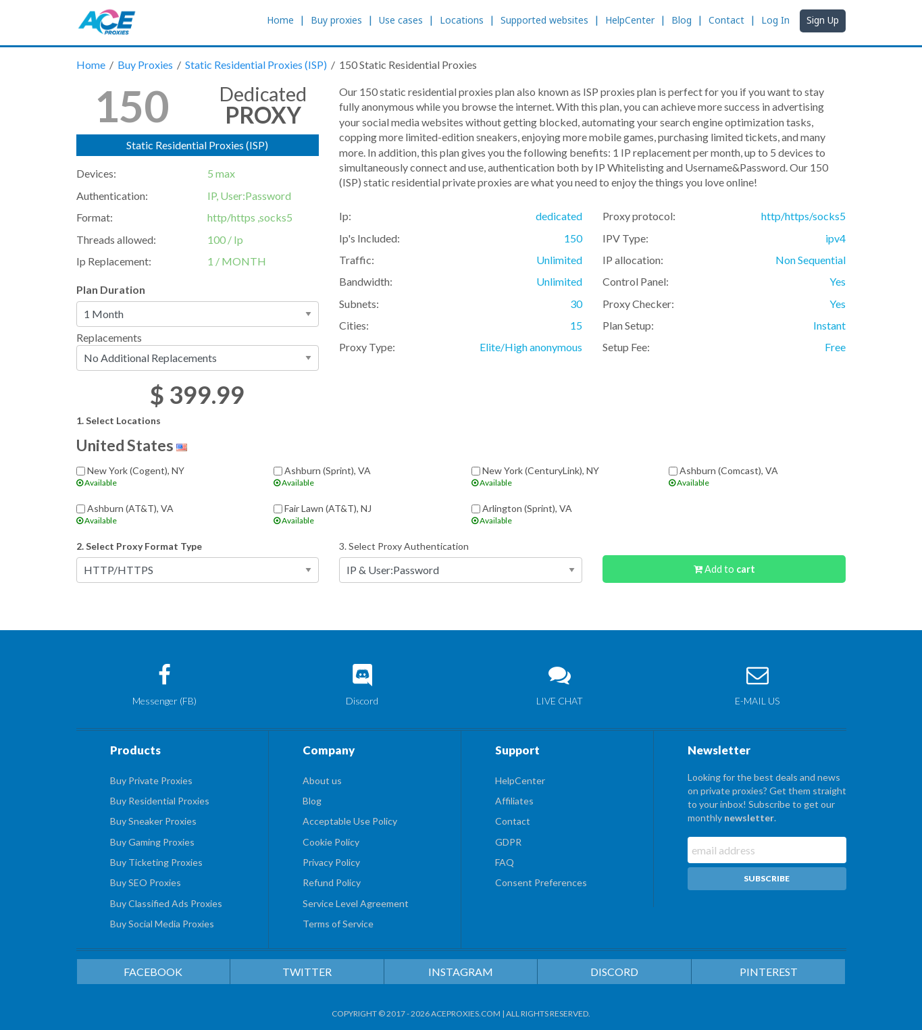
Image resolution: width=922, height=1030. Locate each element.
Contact (726, 20)
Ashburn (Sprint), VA (362, 476)
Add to (724, 569)
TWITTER (307, 971)
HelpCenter (630, 20)
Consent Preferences (541, 882)
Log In (775, 20)
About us (322, 780)
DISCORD (614, 971)
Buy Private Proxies (151, 780)
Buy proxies (336, 20)
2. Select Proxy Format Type (139, 546)
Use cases (401, 20)
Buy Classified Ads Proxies (166, 903)
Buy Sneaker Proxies (153, 821)
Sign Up (822, 20)
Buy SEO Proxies (145, 882)
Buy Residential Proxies (159, 800)
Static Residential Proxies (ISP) (257, 64)
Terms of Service (338, 923)
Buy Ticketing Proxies (156, 862)
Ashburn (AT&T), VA (165, 514)
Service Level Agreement (356, 903)
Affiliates (514, 800)
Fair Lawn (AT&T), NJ (362, 514)
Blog (681, 20)
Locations (462, 20)
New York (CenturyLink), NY (560, 476)
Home (280, 20)
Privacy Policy (331, 862)
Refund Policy (332, 882)
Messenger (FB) (165, 685)
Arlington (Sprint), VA (560, 514)
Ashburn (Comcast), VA (757, 476)
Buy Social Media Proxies (162, 923)
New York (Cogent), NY (165, 476)
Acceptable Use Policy (350, 821)
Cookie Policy (331, 842)
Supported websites (544, 20)
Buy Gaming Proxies (152, 842)
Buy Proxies (146, 64)
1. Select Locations (118, 420)
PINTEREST (769, 971)
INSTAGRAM (460, 971)
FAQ (504, 862)
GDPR (508, 842)
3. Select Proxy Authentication (404, 546)
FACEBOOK (153, 971)
